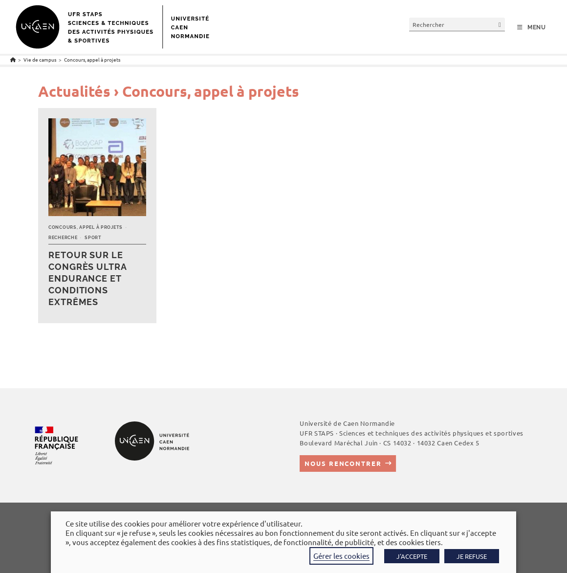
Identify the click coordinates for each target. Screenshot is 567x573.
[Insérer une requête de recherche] (457, 24)
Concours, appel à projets (92, 59)
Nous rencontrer (343, 463)
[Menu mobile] (531, 27)
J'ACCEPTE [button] (411, 556)
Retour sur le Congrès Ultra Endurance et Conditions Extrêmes (87, 278)
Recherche (62, 237)
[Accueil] (13, 59)
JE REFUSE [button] (472, 556)
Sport (93, 237)
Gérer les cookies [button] (341, 555)
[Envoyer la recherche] (500, 24)
